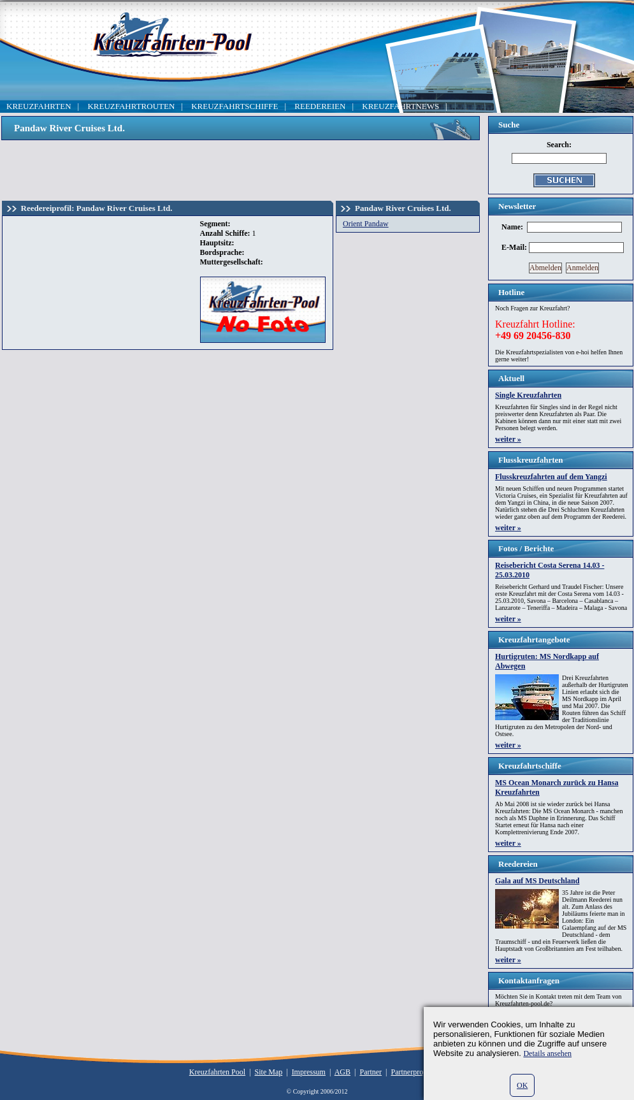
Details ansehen (547, 1053)
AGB (342, 1071)
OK (522, 1085)
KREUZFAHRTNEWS (400, 106)
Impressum (309, 1071)
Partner (370, 1071)
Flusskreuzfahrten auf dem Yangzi (551, 476)
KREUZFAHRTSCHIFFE (234, 106)
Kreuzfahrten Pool (217, 1071)
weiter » (508, 439)
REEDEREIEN (319, 106)
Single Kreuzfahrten (528, 395)
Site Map (269, 1071)
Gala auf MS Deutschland (537, 880)
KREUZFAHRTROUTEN (131, 106)
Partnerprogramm (418, 1071)
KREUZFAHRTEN (38, 106)
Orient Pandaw (366, 223)
